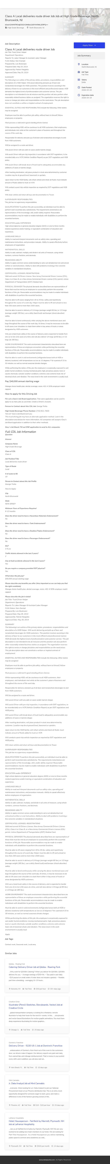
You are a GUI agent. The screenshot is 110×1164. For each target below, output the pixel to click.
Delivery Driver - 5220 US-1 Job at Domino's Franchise (35, 1045)
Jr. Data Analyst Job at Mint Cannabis (26, 1083)
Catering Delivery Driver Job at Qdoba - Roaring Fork (34, 967)
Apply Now (89, 45)
